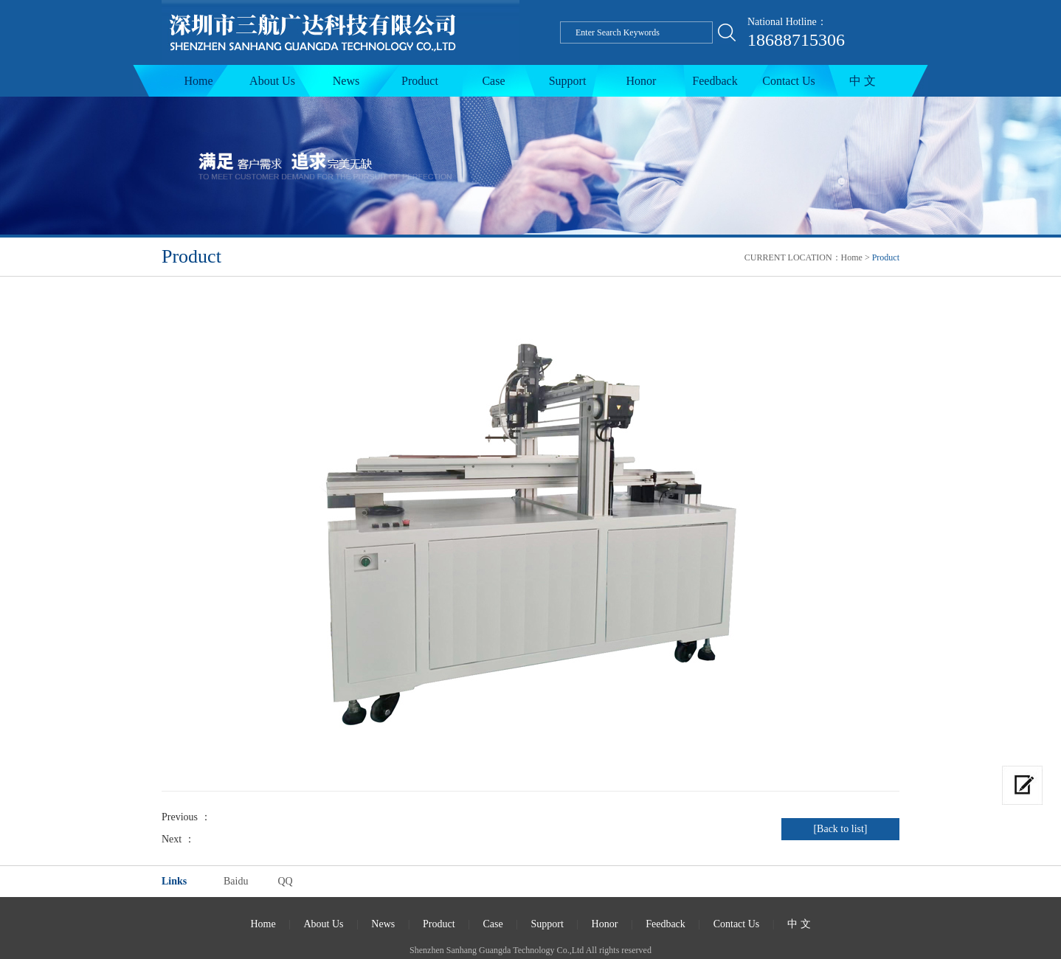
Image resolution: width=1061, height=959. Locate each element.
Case (493, 81)
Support (568, 81)
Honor (641, 81)
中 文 (862, 81)
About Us (272, 81)
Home (198, 81)
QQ (284, 881)
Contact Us (788, 81)
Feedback (714, 81)
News (346, 81)
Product (419, 81)
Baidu (236, 881)
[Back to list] (840, 828)
